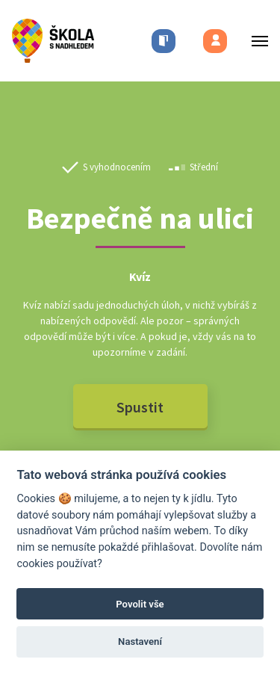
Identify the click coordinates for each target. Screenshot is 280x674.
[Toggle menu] (255, 41)
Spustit (140, 407)
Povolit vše (140, 604)
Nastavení (140, 641)
